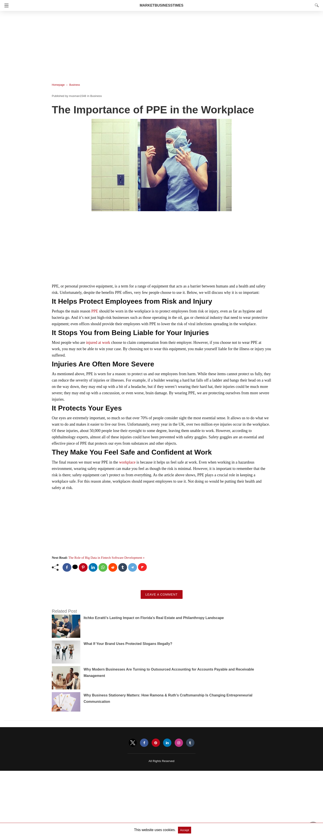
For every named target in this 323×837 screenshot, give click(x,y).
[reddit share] (112, 567)
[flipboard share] (142, 567)
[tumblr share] (122, 567)
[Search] (316, 5)
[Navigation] (5, 5)
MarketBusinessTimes (161, 5)
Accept (184, 830)
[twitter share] (75, 567)
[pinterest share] (83, 567)
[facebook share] (67, 567)
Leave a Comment (161, 594)
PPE (94, 311)
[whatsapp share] (103, 567)
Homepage (58, 84)
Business (74, 84)
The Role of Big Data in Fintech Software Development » (106, 557)
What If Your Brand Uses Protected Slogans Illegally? (128, 644)
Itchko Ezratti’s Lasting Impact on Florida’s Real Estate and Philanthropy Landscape (154, 618)
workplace (127, 462)
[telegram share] (132, 567)
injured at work (98, 342)
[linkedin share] (93, 567)
